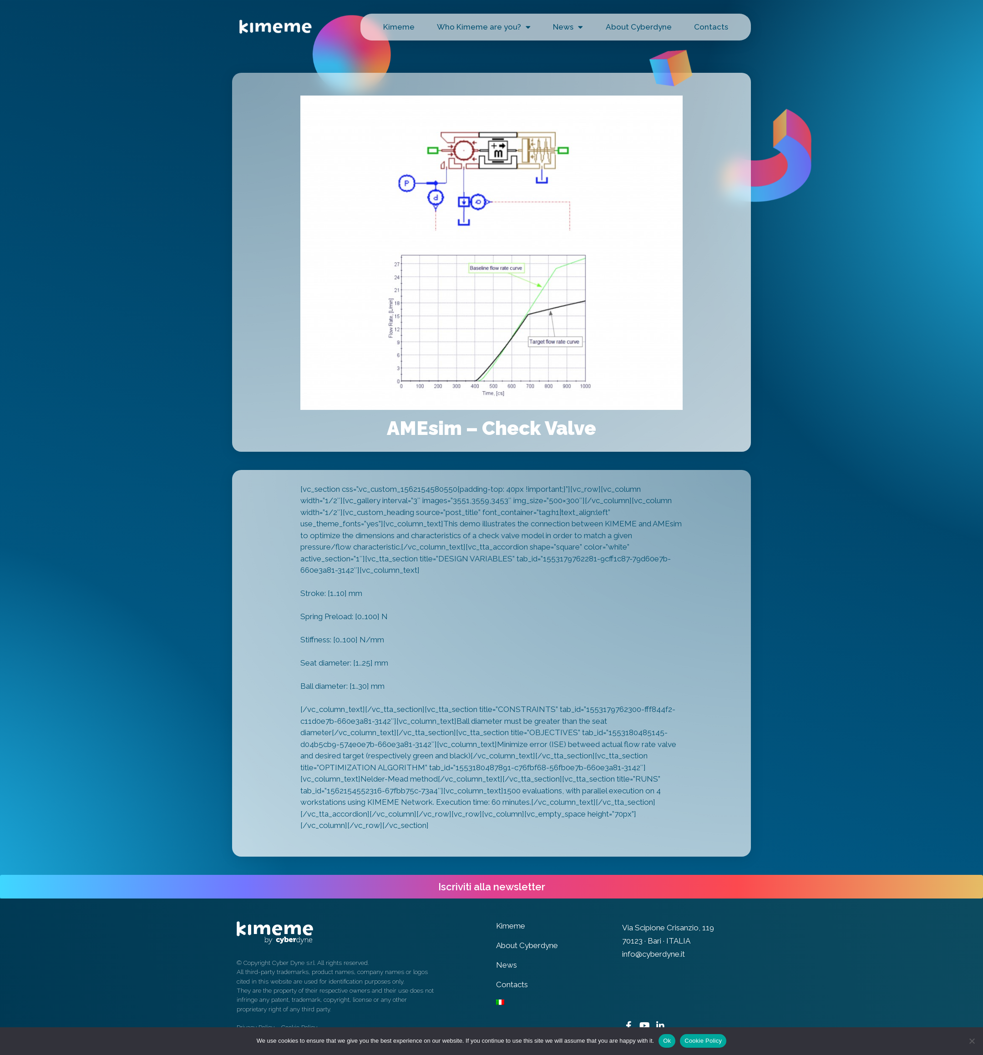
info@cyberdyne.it (653, 954)
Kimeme (399, 26)
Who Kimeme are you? (484, 27)
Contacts (711, 26)
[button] (491, 887)
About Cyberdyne (639, 26)
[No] (971, 1040)
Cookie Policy (703, 1040)
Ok (667, 1040)
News (568, 27)
